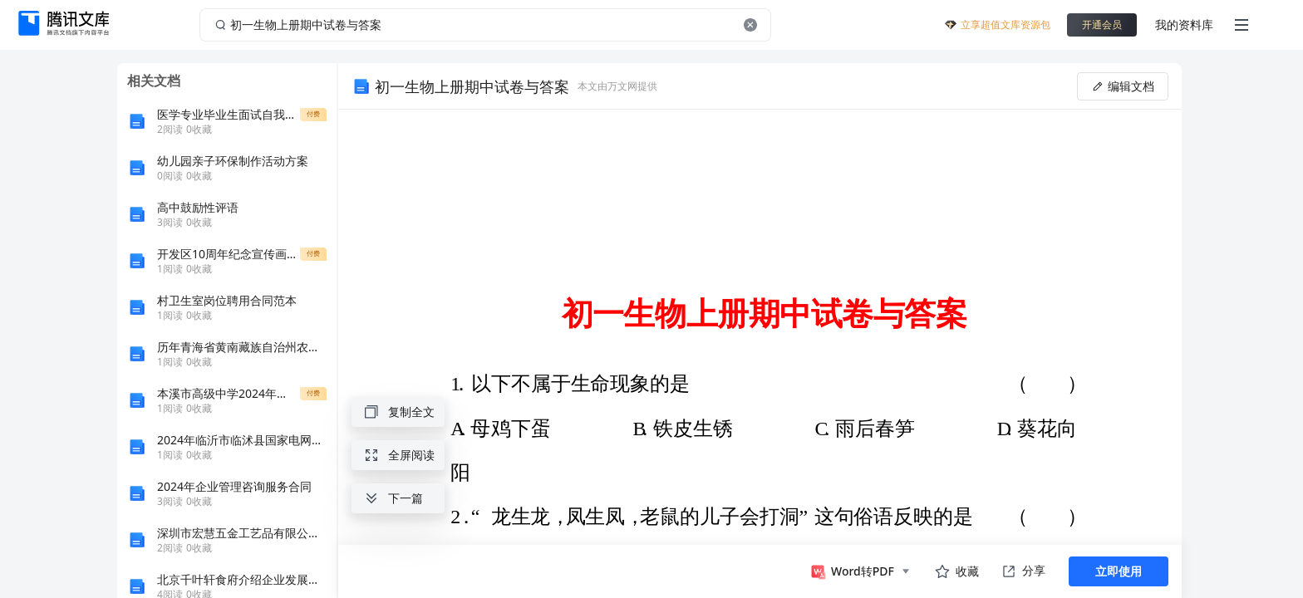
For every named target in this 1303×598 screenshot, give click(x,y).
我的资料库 (1184, 24)
